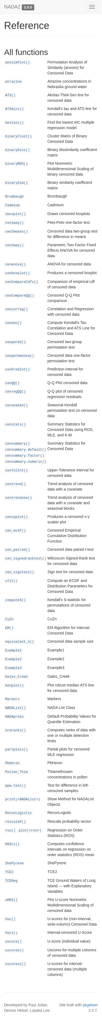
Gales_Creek (16, 677)
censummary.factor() (24, 456)
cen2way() (14, 245)
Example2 (13, 659)
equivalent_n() (19, 642)
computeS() (15, 600)
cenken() (13, 323)
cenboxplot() (17, 273)
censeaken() (16, 405)
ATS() (10, 95)
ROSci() (12, 844)
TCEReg (11, 881)
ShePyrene (14, 863)
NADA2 (12, 7)
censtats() (15, 425)
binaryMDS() (16, 164)
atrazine (13, 82)
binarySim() (16, 183)
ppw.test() (15, 786)
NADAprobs (14, 717)
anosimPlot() (17, 63)
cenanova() (15, 264)
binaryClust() (18, 136)
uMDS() (11, 900)
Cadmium (12, 205)
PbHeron (12, 763)
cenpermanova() (19, 356)
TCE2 (9, 872)
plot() (30, 831)
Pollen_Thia (16, 772)
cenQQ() (12, 383)
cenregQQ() (15, 392)
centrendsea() (18, 498)
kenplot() (14, 686)
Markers (12, 699)
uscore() (13, 942)
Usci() (11, 933)
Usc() (10, 919)
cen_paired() (17, 550)
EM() (9, 628)
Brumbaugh (14, 197)
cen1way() (14, 223)
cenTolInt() (16, 471)
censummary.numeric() (25, 462)
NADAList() (15, 708)
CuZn (9, 619)
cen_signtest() (19, 572)
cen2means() (16, 232)
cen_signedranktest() (25, 559)
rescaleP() (15, 822)
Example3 (13, 668)
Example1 (13, 651)
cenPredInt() (17, 370)
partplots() (16, 750)
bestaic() (14, 123)
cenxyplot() (16, 517)
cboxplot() (15, 214)
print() (22, 799)
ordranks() (15, 730)
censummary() (17, 444)
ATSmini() (14, 109)
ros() (10, 831)
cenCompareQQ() (19, 296)
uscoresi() (15, 964)
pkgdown (90, 1005)
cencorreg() (16, 309)
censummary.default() (25, 450)
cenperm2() (15, 342)
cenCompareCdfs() (21, 282)
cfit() (11, 581)
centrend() (15, 484)
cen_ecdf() (15, 531)
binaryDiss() (17, 150)
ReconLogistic (18, 813)
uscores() (14, 950)
